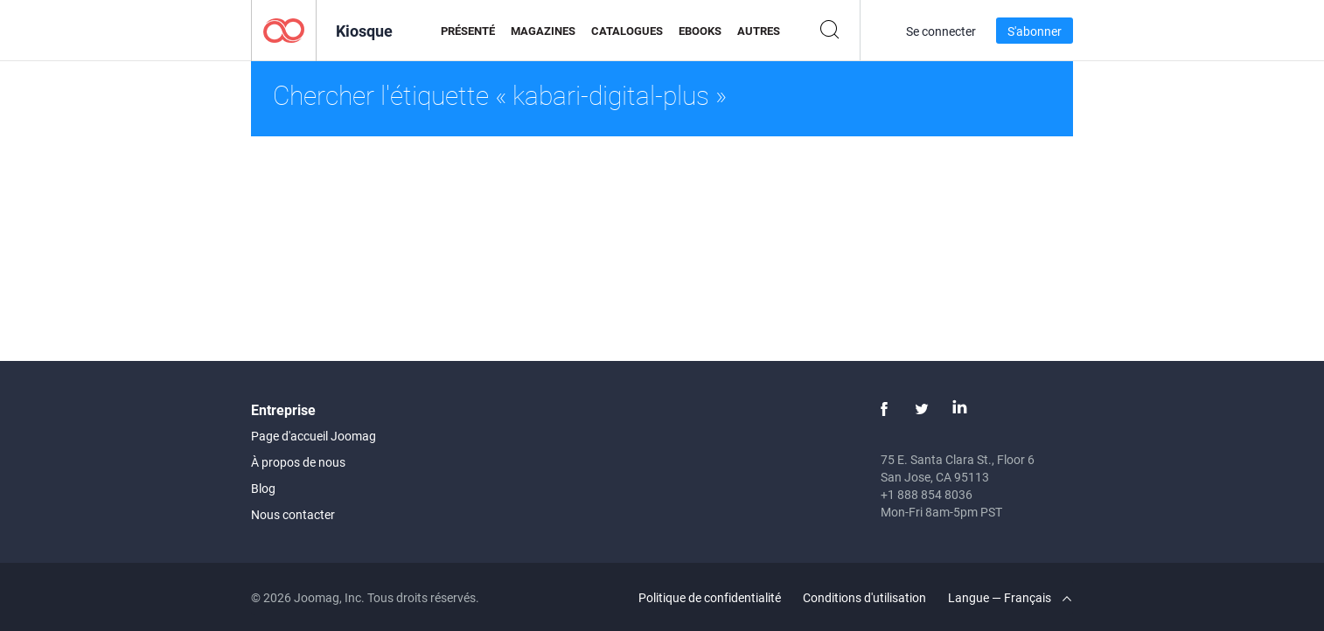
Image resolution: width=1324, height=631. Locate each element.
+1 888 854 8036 (926, 494)
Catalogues (627, 30)
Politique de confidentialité (709, 597)
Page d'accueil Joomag (313, 435)
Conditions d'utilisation (864, 597)
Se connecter (941, 31)
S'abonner (1034, 31)
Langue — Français (1009, 597)
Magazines (543, 30)
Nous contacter (293, 514)
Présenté (468, 30)
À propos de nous (298, 462)
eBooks (700, 30)
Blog (263, 488)
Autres (758, 30)
